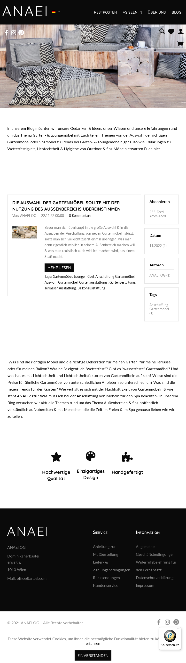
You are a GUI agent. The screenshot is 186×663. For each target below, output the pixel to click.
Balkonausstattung (91, 288)
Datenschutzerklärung (154, 577)
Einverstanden (93, 655)
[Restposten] (105, 12)
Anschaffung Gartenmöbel (114, 276)
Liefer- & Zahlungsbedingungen (111, 566)
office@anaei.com (31, 578)
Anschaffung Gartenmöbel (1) (159, 309)
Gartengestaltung (122, 282)
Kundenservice (105, 585)
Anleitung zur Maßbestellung (105, 550)
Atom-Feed (157, 216)
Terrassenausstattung (60, 288)
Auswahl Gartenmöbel (61, 282)
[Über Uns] (157, 12)
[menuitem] (162, 31)
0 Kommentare (80, 215)
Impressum (145, 585)
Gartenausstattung (93, 282)
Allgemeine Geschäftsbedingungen (155, 550)
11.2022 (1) (158, 246)
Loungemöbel (84, 276)
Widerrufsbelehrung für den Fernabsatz (156, 566)
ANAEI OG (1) (159, 275)
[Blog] (176, 12)
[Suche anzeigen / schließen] (162, 31)
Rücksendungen (106, 577)
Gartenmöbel (62, 276)
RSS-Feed (156, 212)
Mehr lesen (59, 267)
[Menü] (178, 630)
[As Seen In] (132, 12)
